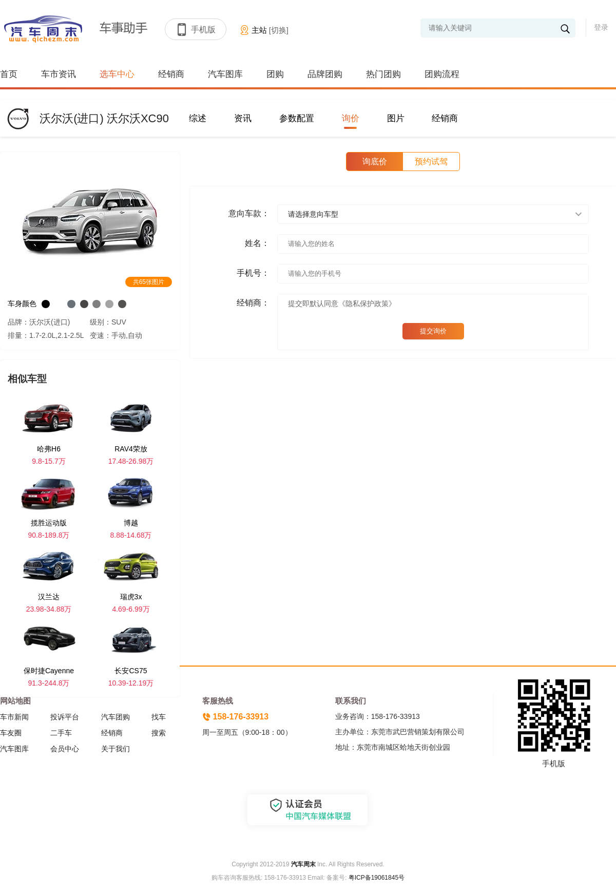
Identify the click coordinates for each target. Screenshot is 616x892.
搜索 (158, 733)
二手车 (61, 733)
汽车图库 (225, 74)
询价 (350, 118)
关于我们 (115, 749)
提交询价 (433, 331)
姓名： (257, 243)
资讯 (243, 118)
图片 (396, 118)
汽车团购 (115, 717)
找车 (158, 717)
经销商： (253, 302)
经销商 (171, 74)
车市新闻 (14, 717)
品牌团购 (324, 74)
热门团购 (383, 74)
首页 (8, 74)
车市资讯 (58, 74)
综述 (197, 118)
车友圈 (11, 733)
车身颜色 (22, 303)
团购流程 (442, 74)
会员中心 (64, 749)
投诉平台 (64, 717)
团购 (275, 74)
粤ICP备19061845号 (377, 877)
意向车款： (249, 213)
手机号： (253, 273)
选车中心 (117, 74)
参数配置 (296, 118)
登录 (601, 27)
